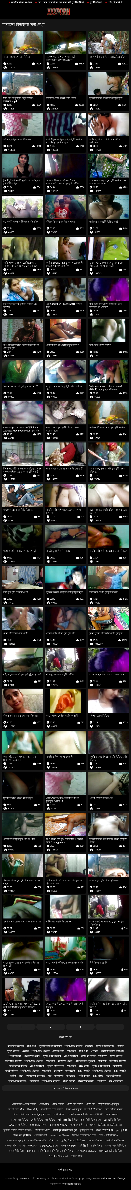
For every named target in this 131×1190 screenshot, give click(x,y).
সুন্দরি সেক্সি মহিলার (73, 1046)
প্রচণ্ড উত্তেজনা (71, 1056)
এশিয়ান (94, 1051)
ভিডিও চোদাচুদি (73, 1109)
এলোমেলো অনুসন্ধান (85, 1061)
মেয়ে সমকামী (58, 1051)
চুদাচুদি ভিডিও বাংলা (91, 1119)
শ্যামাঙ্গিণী (71, 1051)
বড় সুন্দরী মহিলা (65, 1061)
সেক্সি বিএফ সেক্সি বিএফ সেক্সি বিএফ (55, 1150)
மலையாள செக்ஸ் (59, 1135)
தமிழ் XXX (122, 1130)
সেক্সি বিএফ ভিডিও (114, 1140)
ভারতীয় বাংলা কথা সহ (21, 2)
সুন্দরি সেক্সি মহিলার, (105, 1046)
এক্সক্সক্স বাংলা (40, 1135)
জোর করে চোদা (42, 1130)
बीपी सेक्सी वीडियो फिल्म (68, 1119)
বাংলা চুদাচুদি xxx (105, 1130)
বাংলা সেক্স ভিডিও (19, 1119)
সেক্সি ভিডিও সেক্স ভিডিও (43, 1119)
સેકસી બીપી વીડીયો (58, 1156)
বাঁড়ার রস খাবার (88, 1056)
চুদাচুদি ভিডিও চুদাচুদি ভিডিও (17, 1130)
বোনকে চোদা (111, 1114)
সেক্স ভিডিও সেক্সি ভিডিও (24, 1104)
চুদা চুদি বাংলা (86, 1130)
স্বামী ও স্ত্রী (31, 1046)
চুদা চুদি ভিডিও (16, 1150)
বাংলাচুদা (31, 1150)
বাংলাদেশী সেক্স (95, 1140)
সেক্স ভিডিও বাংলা (114, 1109)
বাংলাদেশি (70, 1071)
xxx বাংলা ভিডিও (18, 1124)
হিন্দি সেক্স (53, 1140)
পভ (49, 1076)
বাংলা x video (68, 1145)
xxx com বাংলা (38, 1124)
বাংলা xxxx (96, 1114)
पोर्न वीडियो (83, 1145)
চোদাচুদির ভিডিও (112, 1119)
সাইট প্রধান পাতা (65, 1170)
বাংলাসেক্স (90, 1124)
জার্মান (121, 1046)
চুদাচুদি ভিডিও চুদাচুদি (108, 1104)
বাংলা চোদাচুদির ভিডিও (110, 1150)
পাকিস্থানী (102, 1061)
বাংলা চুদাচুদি (76, 1124)
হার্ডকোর (89, 1046)
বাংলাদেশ (58, 1071)
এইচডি (25, 1051)
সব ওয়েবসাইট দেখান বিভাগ (66, 1088)
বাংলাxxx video (58, 1124)
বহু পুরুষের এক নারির (35, 1076)
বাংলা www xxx (28, 1145)
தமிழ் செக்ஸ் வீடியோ (73, 1140)
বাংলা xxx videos (86, 1150)
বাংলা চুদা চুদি (65, 1037)
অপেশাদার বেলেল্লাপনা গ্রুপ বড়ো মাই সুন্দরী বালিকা (61, 2)
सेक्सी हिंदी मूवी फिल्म (22, 1135)
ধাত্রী (21, 1076)
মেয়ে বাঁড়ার (84, 1066)
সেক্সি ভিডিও (58, 1104)
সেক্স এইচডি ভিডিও (108, 1135)
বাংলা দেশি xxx (16, 1109)
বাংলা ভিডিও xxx (37, 1140)
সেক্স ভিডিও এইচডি (78, 1114)
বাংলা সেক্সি (10, 1145)
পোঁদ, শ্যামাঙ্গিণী (115, 2)
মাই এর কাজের (116, 1081)
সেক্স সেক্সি (44, 1104)
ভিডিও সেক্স (76, 1156)
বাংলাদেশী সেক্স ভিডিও (52, 1109)
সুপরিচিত (70, 1076)
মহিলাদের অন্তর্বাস (16, 1046)
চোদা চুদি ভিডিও (75, 1104)
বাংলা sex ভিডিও (93, 1109)
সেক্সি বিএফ (96, 1145)
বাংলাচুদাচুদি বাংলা (41, 1114)
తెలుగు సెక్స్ (32, 1109)
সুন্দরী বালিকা (96, 2)
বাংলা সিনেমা (69, 1081)
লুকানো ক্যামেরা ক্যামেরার (50, 1046)
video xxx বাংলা (49, 1145)
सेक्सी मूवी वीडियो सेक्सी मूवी (65, 1130)
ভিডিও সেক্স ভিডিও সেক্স (110, 1124)
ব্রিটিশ (13, 1076)
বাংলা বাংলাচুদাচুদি (16, 1140)
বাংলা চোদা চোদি (21, 1114)
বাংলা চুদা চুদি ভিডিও (115, 1145)
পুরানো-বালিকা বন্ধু (55, 1066)
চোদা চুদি (90, 1104)
